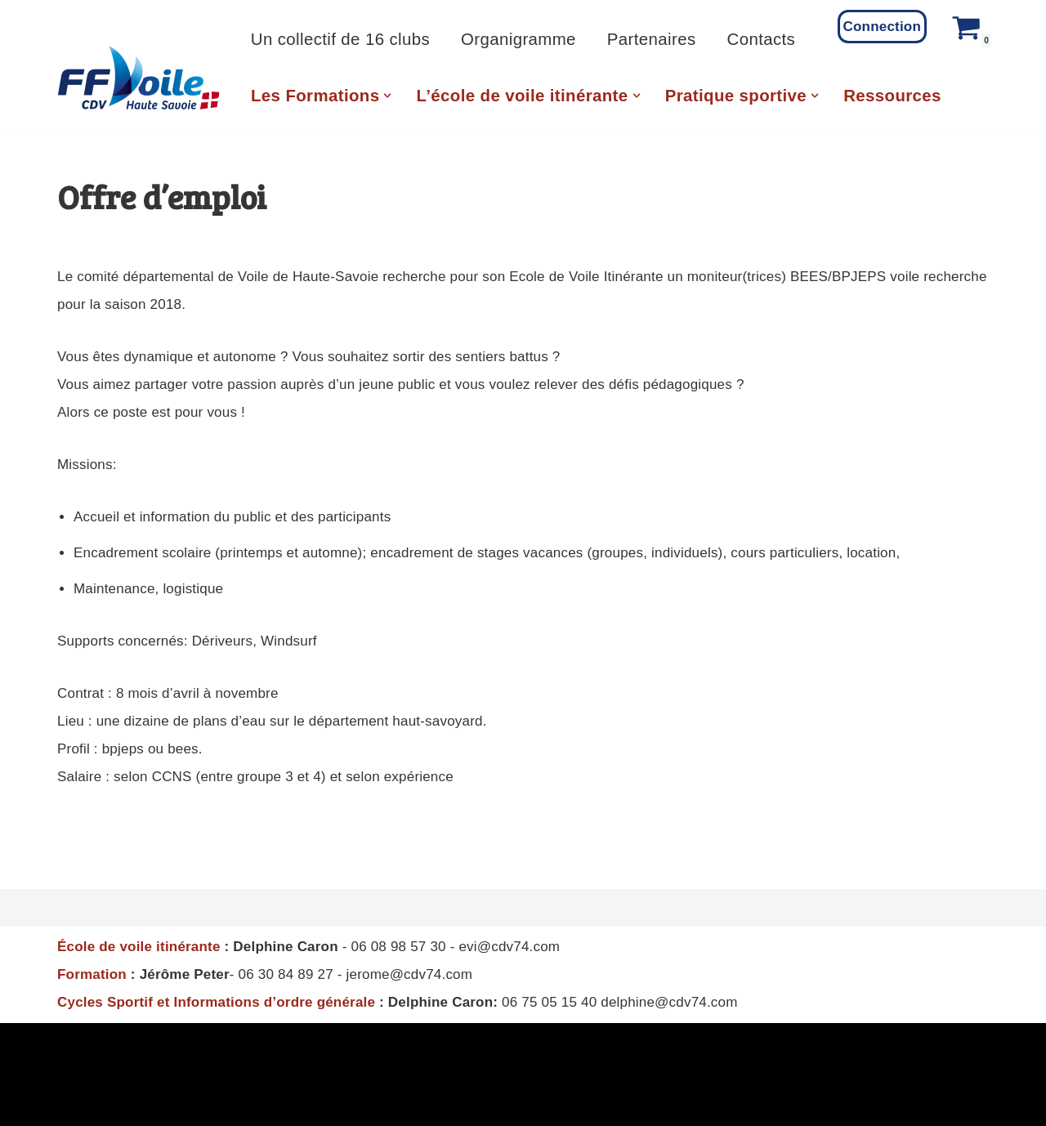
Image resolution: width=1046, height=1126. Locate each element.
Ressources (892, 96)
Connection (882, 26)
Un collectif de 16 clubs (340, 39)
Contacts (761, 39)
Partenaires (651, 39)
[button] (387, 96)
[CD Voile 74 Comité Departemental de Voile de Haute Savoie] (139, 78)
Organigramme (518, 39)
